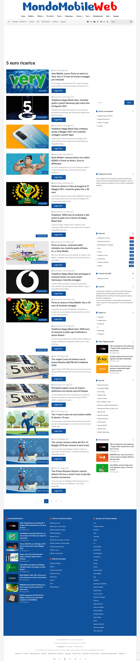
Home (23, 16)
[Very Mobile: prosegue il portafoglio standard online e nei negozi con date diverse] (12, 568)
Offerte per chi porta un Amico (60, 540)
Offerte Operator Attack (57, 530)
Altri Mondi (101, 259)
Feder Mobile (97, 570)
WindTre (31, 21)
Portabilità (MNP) (103, 388)
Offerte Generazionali (57, 546)
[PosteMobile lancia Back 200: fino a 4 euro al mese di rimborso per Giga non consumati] (12, 536)
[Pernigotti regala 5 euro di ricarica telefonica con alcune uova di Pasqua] (27, 396)
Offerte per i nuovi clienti (58, 526)
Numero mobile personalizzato (108, 405)
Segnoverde (97, 590)
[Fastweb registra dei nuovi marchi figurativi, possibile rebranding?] (102, 359)
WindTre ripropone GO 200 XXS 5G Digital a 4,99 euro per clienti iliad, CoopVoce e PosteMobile (32, 597)
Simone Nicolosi (58, 97)
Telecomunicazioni (104, 241)
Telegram (101, 317)
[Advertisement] (70, 41)
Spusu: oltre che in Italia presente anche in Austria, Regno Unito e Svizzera (31, 556)
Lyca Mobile (97, 573)
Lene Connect (97, 594)
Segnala (116, 16)
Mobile (30, 16)
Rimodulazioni (98, 16)
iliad (38, 21)
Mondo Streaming (103, 432)
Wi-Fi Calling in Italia (104, 402)
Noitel (95, 563)
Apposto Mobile (98, 624)
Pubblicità (122, 653)
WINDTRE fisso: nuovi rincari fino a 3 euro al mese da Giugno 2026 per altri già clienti (122, 457)
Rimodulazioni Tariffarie (105, 245)
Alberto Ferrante (58, 154)
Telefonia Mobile (103, 262)
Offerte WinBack (55, 533)
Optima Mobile (98, 587)
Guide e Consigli (103, 122)
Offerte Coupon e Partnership (59, 543)
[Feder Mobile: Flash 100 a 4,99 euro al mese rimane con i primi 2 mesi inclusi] (12, 578)
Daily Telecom (98, 604)
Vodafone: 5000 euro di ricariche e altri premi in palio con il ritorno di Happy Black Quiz (70, 218)
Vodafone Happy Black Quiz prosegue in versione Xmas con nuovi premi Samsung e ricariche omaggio (71, 277)
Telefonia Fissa (103, 255)
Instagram (101, 334)
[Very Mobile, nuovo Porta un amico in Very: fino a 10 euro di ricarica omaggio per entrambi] (27, 81)
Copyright (61, 646)
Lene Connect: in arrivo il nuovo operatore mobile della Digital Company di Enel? (120, 368)
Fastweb (96, 536)
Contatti (100, 126)
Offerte (39, 16)
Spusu (95, 567)
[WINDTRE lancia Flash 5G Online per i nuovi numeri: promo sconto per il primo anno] (12, 588)
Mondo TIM (101, 412)
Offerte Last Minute (56, 553)
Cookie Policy (76, 653)
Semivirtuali (45, 21)
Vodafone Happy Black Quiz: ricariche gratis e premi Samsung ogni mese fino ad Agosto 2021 (71, 103)
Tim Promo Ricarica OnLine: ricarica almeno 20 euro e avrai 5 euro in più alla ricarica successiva (71, 474)
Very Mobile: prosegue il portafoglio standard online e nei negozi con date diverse (32, 567)
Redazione (18, 653)
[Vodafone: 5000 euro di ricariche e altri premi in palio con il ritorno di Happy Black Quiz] (27, 224)
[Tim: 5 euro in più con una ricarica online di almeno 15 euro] (27, 423)
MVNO (55, 21)
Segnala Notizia (35, 653)
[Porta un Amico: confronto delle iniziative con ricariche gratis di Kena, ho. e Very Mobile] (27, 253)
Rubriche (44, 653)
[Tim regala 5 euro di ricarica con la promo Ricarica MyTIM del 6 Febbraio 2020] (27, 367)
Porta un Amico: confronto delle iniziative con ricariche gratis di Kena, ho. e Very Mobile (70, 248)
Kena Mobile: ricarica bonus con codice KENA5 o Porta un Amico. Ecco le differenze (71, 160)
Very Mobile (97, 546)
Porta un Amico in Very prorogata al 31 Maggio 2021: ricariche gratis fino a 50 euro (70, 189)
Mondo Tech (102, 429)
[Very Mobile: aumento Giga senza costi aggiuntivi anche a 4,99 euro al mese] (102, 468)
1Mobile (96, 580)
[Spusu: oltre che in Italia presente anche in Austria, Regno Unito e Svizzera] (12, 557)
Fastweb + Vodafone (18, 21)
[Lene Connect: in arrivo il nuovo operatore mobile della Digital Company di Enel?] (102, 369)
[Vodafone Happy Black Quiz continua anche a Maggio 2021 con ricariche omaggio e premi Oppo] (27, 137)
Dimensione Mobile (99, 584)
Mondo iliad (101, 422)
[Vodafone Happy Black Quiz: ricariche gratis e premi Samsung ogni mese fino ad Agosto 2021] (27, 108)
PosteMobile (97, 553)
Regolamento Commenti (55, 653)
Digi (94, 577)
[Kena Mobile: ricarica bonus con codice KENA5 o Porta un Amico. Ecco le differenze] (27, 164)
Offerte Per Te (54, 536)
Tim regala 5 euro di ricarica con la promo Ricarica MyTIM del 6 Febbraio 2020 (70, 362)
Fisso (59, 16)
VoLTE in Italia (102, 398)
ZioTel (55, 70)
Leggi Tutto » (58, 91)
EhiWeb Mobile (98, 614)
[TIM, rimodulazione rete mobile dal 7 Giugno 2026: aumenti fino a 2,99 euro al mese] (102, 349)
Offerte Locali (54, 550)
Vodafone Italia (98, 526)
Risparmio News (103, 385)
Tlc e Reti (49, 16)
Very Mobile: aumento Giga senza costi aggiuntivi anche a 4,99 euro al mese (121, 467)
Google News (102, 320)
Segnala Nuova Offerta (105, 116)
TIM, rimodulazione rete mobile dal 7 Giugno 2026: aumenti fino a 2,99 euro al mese (122, 348)
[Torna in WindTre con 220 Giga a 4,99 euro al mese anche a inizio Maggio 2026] (12, 547)
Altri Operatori (98, 631)
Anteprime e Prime (104, 238)
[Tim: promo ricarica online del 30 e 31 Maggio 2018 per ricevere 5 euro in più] (27, 451)
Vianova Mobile (98, 607)
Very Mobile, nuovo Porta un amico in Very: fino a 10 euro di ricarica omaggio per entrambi (71, 76)
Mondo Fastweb (103, 415)
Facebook (101, 324)
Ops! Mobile (97, 617)
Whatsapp (101, 330)
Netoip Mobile (98, 610)
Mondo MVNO (102, 425)
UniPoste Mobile (98, 627)
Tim (9, 21)
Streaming (68, 16)
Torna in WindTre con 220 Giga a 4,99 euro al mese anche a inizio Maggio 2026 (32, 546)
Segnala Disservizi (104, 119)
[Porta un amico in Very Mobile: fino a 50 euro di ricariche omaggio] (27, 310)
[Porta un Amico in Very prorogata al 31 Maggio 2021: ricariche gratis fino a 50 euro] (27, 194)
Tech (87, 16)
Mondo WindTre (103, 418)
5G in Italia (101, 392)
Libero (55, 356)
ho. (94, 543)
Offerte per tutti (55, 523)
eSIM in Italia (102, 395)
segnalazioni (107, 298)
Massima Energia (99, 597)
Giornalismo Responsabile (109, 653)
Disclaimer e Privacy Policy (90, 653)
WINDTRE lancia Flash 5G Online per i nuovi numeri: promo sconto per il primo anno (32, 587)
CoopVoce (96, 557)
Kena (95, 540)
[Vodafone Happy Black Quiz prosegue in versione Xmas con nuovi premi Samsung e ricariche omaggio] (27, 282)
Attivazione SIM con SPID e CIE (108, 408)
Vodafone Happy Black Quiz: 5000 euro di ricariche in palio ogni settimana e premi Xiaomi (71, 332)
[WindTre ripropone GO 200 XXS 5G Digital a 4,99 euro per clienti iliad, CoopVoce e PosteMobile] (12, 598)
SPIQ (95, 621)
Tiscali (95, 560)
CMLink (95, 600)
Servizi (78, 16)
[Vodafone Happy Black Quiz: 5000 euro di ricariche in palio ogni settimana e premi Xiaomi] (27, 339)
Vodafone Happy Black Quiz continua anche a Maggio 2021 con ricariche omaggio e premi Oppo (70, 131)
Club (107, 16)
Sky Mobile (97, 550)
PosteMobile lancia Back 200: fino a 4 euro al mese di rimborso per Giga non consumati (33, 536)
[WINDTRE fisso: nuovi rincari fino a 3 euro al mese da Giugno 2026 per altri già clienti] (102, 458)
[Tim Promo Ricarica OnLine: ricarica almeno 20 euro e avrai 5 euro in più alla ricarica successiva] (27, 480)
